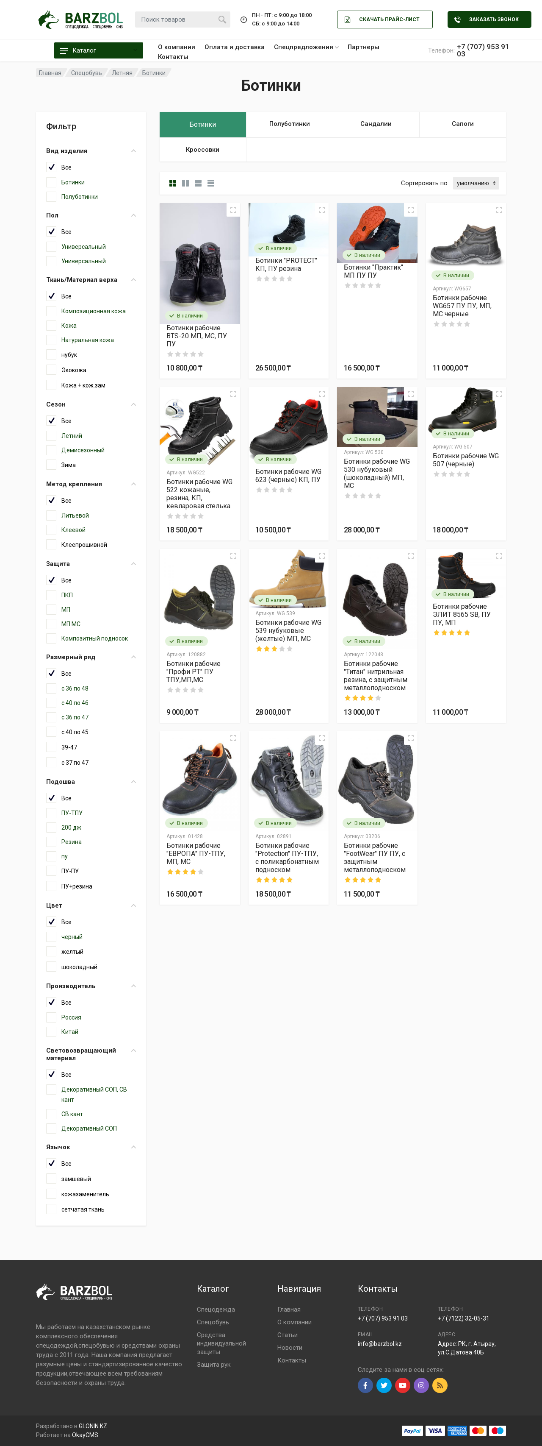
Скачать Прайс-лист (382, 20)
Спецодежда (216, 1309)
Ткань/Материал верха (91, 280)
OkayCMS (85, 1435)
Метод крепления (91, 484)
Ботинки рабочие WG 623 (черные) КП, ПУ (288, 476)
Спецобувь (213, 1322)
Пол (91, 215)
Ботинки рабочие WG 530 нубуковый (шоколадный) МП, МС (377, 473)
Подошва (91, 782)
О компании (176, 47)
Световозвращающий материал (91, 1054)
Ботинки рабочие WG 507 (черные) (466, 460)
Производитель (91, 986)
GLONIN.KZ (93, 1426)
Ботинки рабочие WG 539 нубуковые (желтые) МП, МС (288, 631)
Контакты (173, 57)
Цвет (91, 905)
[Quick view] (233, 210)
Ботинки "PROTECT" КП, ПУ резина (286, 264)
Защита (91, 564)
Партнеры (363, 47)
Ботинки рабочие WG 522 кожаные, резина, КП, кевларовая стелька (199, 494)
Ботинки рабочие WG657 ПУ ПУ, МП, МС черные (462, 306)
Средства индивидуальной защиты (221, 1343)
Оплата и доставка (235, 47)
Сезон (91, 404)
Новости (289, 1347)
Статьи (287, 1335)
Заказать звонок (486, 20)
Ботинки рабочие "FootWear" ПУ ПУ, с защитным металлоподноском (375, 857)
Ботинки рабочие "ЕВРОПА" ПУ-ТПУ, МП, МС (195, 853)
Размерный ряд (91, 657)
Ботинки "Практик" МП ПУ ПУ (373, 271)
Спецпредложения (306, 47)
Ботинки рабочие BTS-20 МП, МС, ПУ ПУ (196, 336)
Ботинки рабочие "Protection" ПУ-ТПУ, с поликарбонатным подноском (287, 857)
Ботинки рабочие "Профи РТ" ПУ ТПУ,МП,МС (193, 672)
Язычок (91, 1147)
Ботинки (154, 73)
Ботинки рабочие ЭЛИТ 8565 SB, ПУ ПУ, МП (462, 614)
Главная (289, 1309)
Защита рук (214, 1364)
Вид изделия (91, 151)
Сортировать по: (425, 183)
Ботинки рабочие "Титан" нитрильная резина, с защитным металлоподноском (375, 676)
